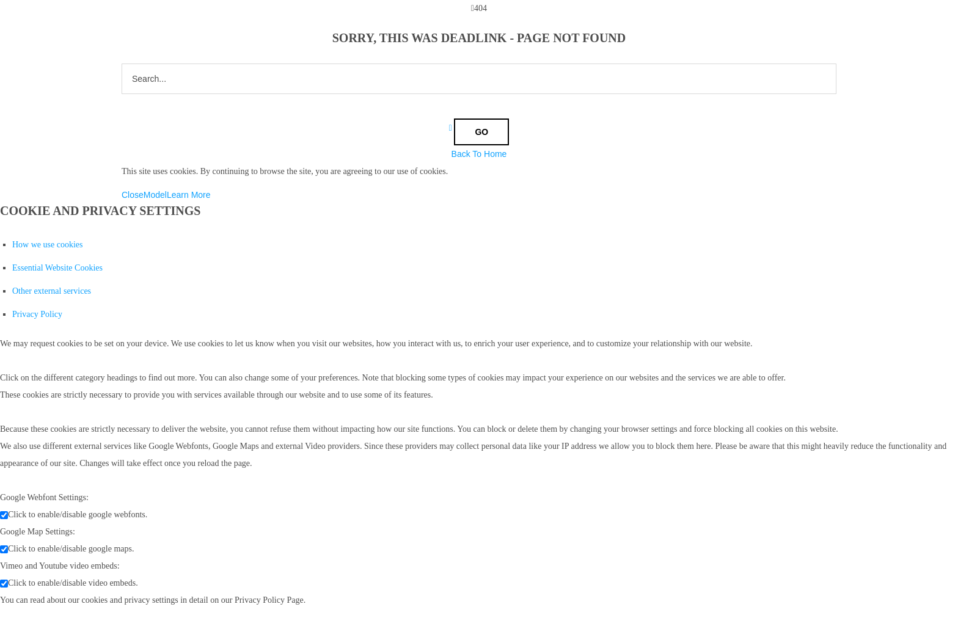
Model (155, 195)
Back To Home (479, 154)
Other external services (51, 291)
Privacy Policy (37, 314)
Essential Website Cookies (57, 267)
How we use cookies (47, 244)
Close (133, 195)
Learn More (189, 195)
